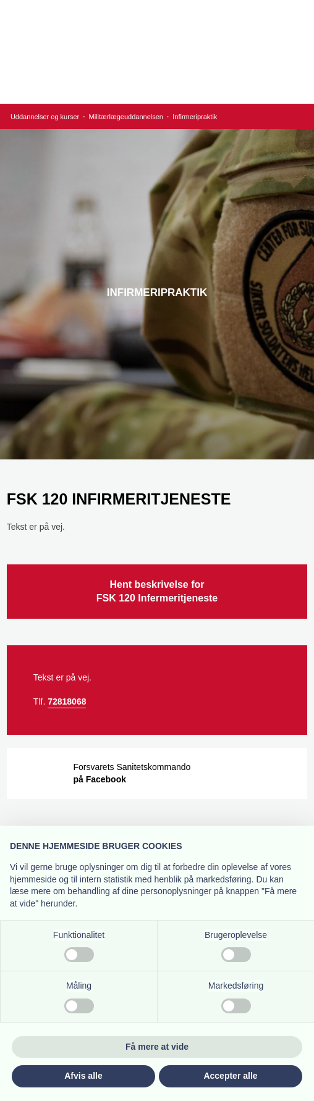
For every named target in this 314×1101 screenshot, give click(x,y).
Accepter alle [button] (230, 1076)
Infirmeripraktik (194, 116)
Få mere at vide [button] (157, 1047)
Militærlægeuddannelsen (126, 116)
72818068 (67, 701)
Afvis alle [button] (83, 1076)
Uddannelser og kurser (46, 116)
